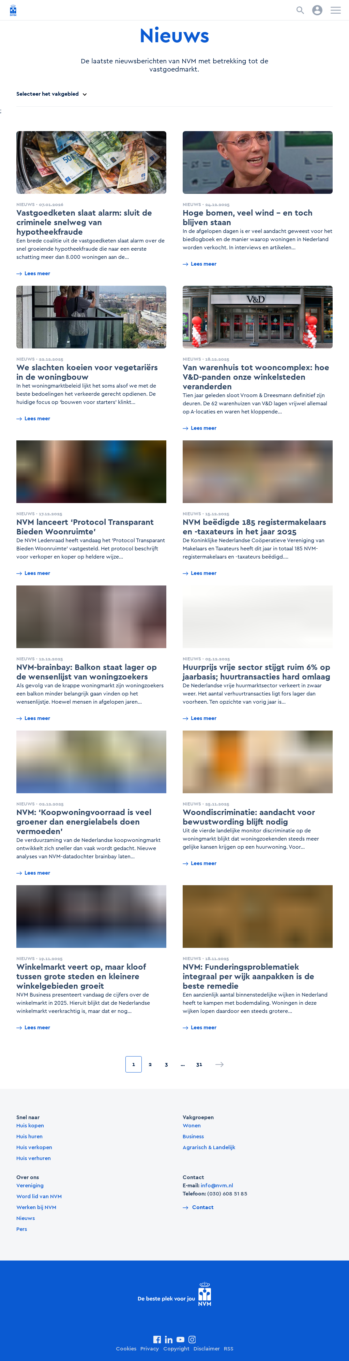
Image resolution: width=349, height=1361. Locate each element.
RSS (228, 1348)
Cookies (126, 1348)
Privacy (149, 1348)
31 (199, 1064)
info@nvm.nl (217, 1185)
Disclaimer (207, 1348)
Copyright (176, 1348)
